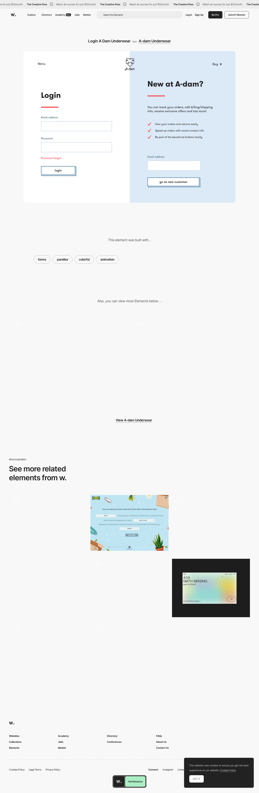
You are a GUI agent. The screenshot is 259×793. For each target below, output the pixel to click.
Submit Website (236, 14)
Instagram (168, 769)
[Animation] (129, 651)
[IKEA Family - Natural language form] (129, 523)
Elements (14, 747)
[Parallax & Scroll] (48, 588)
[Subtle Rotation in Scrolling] (68, 361)
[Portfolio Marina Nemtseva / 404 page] (211, 588)
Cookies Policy (17, 769)
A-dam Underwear (155, 41)
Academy (63, 14)
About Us (161, 741)
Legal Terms (35, 769)
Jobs (77, 14)
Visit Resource (135, 781)
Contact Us (162, 747)
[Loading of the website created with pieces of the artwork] (129, 588)
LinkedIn (182, 769)
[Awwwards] (13, 14)
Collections (15, 741)
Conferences (114, 741)
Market (87, 14)
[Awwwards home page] (119, 781)
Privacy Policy (53, 769)
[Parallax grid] (211, 524)
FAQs (159, 735)
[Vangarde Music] (48, 650)
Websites (14, 735)
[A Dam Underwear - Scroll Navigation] (190, 361)
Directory (47, 14)
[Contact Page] (48, 524)
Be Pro (215, 14)
